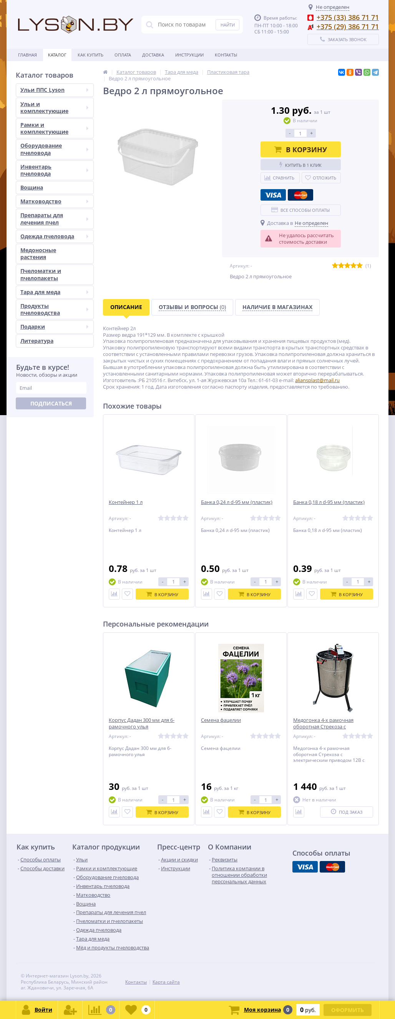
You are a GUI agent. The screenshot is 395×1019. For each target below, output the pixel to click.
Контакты (226, 55)
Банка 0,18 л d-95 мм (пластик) (329, 502)
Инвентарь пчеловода (54, 170)
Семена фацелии (221, 720)
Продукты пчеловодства (54, 309)
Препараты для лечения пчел (54, 218)
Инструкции (189, 55)
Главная (27, 55)
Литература (36, 340)
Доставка (153, 55)
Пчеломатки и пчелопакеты (40, 274)
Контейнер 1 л (126, 502)
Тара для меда (54, 292)
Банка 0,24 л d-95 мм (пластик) (236, 502)
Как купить (90, 55)
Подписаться (51, 403)
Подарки (54, 326)
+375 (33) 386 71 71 (348, 17)
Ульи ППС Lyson (54, 89)
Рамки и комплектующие (54, 128)
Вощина (31, 187)
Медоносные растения (38, 253)
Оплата (123, 55)
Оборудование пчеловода (54, 149)
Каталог (57, 55)
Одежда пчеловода (54, 236)
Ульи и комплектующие (54, 107)
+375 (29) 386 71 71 (348, 26)
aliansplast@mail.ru (317, 380)
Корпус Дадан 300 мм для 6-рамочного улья (141, 723)
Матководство (54, 201)
